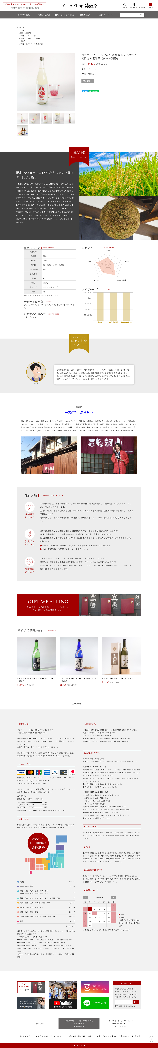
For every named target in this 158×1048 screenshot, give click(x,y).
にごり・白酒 (31, 35)
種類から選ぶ (44, 14)
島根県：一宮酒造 (34, 38)
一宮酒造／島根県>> (79, 412)
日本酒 (21, 30)
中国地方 (22, 38)
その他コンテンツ (105, 14)
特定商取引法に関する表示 (80, 1036)
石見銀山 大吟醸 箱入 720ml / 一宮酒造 (117, 678)
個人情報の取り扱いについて (49, 1036)
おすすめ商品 (24, 14)
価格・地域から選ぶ (64, 14)
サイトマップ (24, 1036)
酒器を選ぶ (85, 14)
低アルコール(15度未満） (35, 44)
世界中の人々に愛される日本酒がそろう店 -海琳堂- (120, 1036)
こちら (134, 1006)
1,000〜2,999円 (25, 33)
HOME (19, 27)
